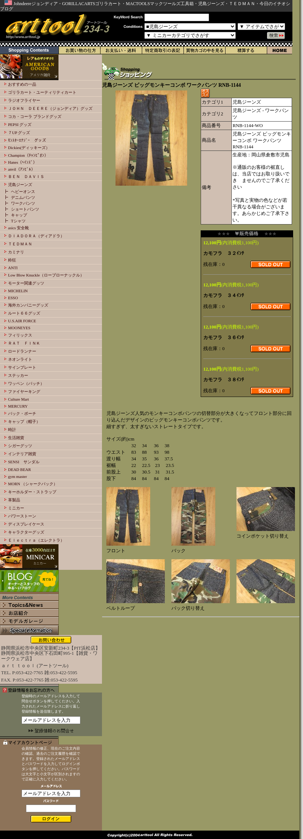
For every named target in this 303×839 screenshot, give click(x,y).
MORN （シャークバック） (32, 484)
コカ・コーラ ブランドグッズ (34, 116)
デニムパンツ (23, 197)
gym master (17, 476)
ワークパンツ (23, 203)
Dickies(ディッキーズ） (29, 147)
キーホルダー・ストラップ (32, 492)
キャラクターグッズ (26, 532)
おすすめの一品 (22, 84)
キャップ (19, 215)
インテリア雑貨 (22, 454)
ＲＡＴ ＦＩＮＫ (24, 343)
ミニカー (16, 508)
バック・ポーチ (22, 413)
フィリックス (20, 335)
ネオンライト (20, 359)
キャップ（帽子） (24, 421)
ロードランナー (22, 351)
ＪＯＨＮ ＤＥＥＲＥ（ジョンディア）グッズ (50, 108)
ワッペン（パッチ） (26, 383)
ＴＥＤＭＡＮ (20, 244)
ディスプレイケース (26, 524)
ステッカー (18, 375)
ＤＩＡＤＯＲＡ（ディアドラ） (36, 236)
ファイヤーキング (24, 391)
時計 (12, 429)
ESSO (13, 298)
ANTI (13, 268)
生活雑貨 (16, 437)
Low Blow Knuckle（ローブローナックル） (46, 275)
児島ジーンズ (20, 184)
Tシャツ (18, 221)
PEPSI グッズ (20, 124)
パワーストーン (22, 516)
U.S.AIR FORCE (22, 321)
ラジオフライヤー (24, 100)
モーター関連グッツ (26, 283)
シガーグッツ (20, 445)
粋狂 (12, 260)
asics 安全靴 (18, 228)
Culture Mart (18, 399)
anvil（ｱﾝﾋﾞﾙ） (21, 169)
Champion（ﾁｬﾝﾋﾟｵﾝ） (28, 155)
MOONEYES (19, 328)
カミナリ (16, 252)
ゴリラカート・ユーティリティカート (42, 92)
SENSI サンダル (23, 462)
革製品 (14, 500)
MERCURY (18, 406)
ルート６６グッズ (24, 313)
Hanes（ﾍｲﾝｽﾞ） (22, 162)
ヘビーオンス (23, 191)
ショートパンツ (25, 209)
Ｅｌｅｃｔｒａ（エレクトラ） (36, 540)
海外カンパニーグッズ (28, 305)
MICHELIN (18, 291)
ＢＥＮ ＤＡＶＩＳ (26, 176)
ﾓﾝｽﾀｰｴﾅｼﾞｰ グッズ (27, 140)
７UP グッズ (19, 132)
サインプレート (22, 367)
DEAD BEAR (19, 469)
